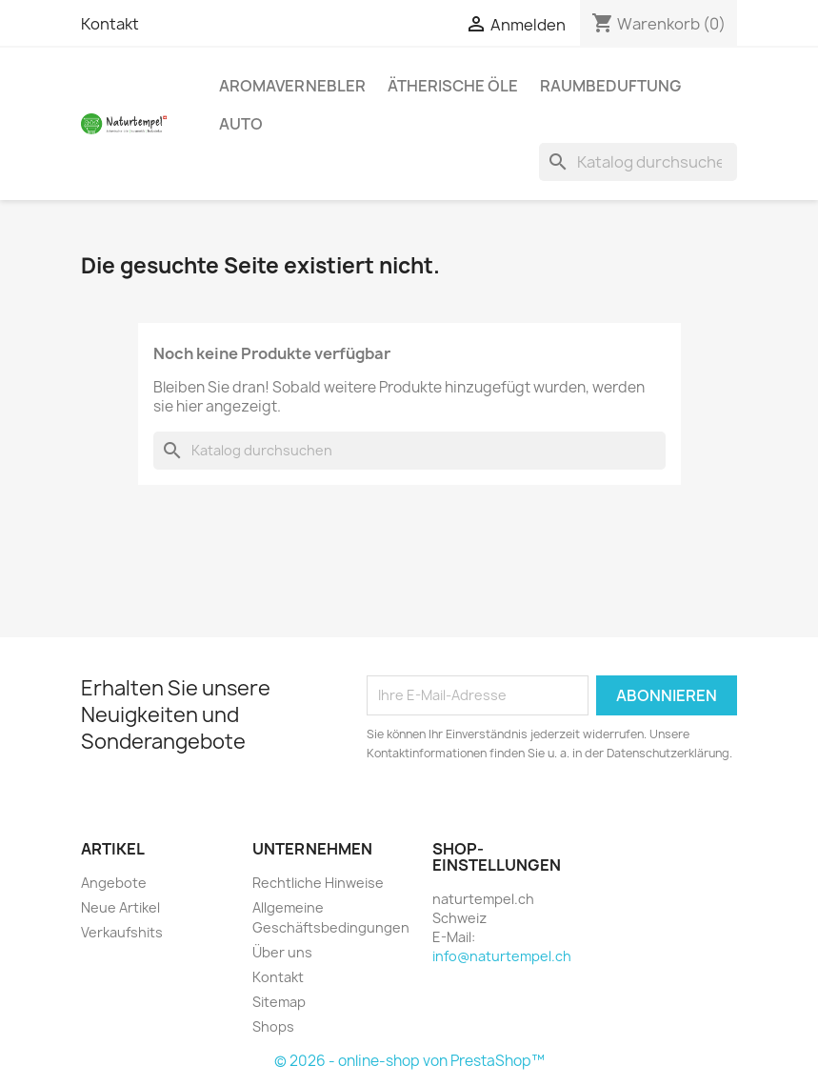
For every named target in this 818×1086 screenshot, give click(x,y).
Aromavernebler (292, 85)
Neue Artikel (120, 907)
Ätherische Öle (453, 85)
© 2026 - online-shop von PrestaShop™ (409, 1061)
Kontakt (110, 23)
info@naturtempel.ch (501, 956)
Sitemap (279, 1002)
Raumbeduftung (610, 85)
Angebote (114, 883)
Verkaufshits (122, 932)
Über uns (282, 952)
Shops (273, 1026)
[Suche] (638, 162)
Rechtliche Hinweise (318, 883)
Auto (241, 123)
